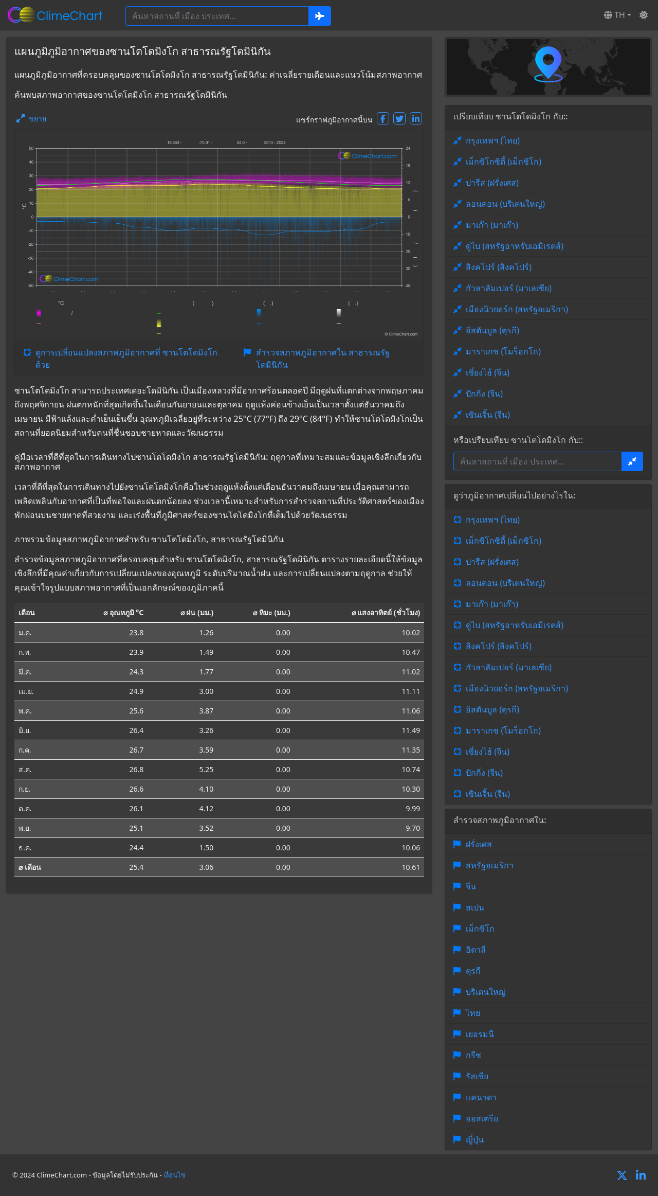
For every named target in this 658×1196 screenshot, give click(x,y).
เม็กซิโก (480, 928)
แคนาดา (481, 1097)
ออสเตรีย (482, 1118)
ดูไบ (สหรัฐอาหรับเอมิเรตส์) (514, 246)
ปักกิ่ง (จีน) (484, 393)
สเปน (475, 907)
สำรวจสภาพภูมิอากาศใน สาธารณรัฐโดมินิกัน (323, 358)
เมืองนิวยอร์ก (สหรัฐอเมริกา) (517, 309)
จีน (471, 886)
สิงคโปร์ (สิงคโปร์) (499, 267)
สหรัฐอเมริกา (490, 865)
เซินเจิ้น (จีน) (488, 414)
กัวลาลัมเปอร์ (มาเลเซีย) (509, 288)
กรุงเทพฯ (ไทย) (493, 140)
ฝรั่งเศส (479, 844)
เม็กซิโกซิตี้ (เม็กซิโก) (503, 161)
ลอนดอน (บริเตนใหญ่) (505, 203)
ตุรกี (473, 970)
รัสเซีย (477, 1076)
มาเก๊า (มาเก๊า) (492, 224)
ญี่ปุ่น (475, 1139)
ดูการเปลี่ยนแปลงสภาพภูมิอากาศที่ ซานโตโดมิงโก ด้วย (126, 358)
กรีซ (473, 1055)
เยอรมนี (480, 1034)
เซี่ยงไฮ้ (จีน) (487, 372)
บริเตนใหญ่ (486, 991)
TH (614, 15)
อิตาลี (476, 949)
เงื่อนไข (174, 1175)
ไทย (473, 1013)
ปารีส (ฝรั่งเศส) (492, 182)
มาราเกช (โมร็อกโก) (503, 351)
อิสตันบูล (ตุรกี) (492, 330)
